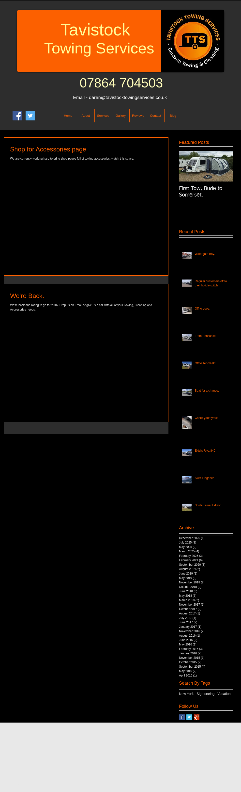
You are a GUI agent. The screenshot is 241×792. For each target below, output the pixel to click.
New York (186, 694)
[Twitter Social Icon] (30, 115)
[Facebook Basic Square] (182, 717)
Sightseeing (205, 694)
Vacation (223, 694)
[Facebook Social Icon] (17, 115)
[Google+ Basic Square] (196, 717)
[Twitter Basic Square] (189, 717)
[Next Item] (225, 166)
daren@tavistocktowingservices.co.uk (128, 97)
